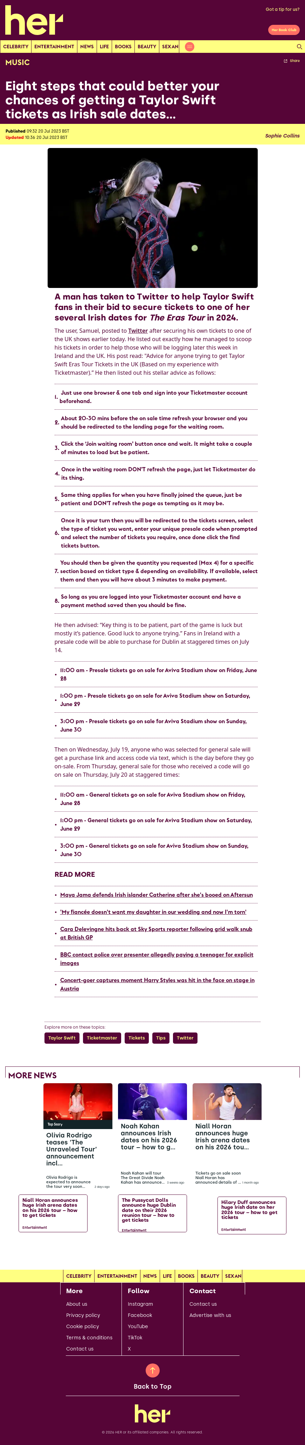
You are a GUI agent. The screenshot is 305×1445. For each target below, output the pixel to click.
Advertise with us (210, 1315)
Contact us (79, 1349)
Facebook (140, 1315)
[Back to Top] (153, 1370)
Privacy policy (83, 1315)
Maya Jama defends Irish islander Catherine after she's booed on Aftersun (156, 894)
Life (104, 46)
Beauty (147, 46)
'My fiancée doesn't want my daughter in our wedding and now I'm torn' (153, 911)
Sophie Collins (282, 136)
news (87, 46)
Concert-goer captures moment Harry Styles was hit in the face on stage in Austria (157, 984)
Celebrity (15, 46)
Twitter (138, 330)
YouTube (138, 1327)
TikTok (135, 1338)
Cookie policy (82, 1327)
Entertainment (54, 46)
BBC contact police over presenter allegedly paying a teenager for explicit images (157, 958)
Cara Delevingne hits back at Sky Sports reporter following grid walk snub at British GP (156, 933)
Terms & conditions (89, 1338)
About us (76, 1304)
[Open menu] (189, 46)
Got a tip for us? (283, 9)
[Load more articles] (153, 1252)
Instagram (140, 1304)
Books (123, 46)
